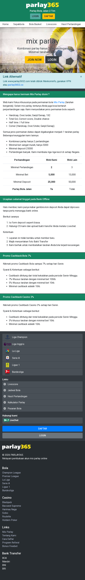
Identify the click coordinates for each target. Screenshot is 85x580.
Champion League (11, 472)
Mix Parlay (59, 102)
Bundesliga (14, 372)
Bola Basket (35, 24)
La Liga (12, 351)
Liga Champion (15, 337)
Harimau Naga (9, 509)
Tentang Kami (9, 535)
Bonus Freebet (9, 546)
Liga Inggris (14, 344)
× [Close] (81, 77)
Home (5, 24)
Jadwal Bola (12, 390)
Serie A (12, 358)
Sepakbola (18, 24)
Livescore (51, 24)
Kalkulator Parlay (14, 402)
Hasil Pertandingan (71, 24)
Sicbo (5, 513)
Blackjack (7, 502)
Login (35, 16)
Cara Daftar (8, 539)
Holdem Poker (9, 520)
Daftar (48, 16)
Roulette (6, 516)
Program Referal (10, 542)
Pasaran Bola (12, 408)
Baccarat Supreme (11, 505)
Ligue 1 (12, 365)
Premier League (10, 476)
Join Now (34, 59)
